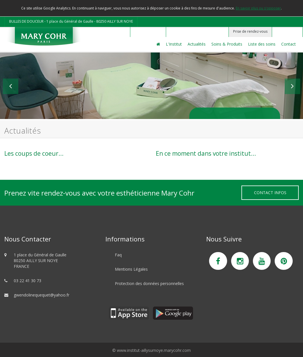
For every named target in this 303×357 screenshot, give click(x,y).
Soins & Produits (226, 44)
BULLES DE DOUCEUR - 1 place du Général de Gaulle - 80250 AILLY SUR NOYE (71, 21)
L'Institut (174, 44)
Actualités (197, 44)
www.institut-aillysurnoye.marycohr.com (154, 350)
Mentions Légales (131, 269)
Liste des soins (262, 44)
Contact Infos (270, 192)
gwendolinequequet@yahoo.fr (41, 295)
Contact (288, 44)
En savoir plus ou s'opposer (258, 8)
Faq (118, 254)
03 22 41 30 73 (27, 280)
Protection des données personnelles (149, 283)
